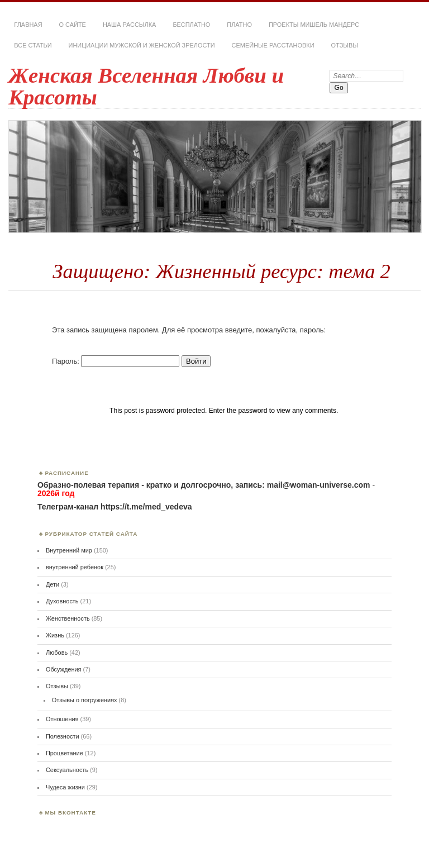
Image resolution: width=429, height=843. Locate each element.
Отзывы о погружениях (84, 700)
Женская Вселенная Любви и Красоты (146, 86)
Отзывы (344, 45)
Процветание (64, 753)
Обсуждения (64, 669)
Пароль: (115, 361)
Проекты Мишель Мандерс (314, 24)
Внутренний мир (69, 550)
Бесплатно (191, 24)
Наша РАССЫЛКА (129, 24)
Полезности (62, 736)
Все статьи (32, 45)
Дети (52, 584)
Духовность (62, 601)
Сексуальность (67, 769)
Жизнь (55, 635)
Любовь (57, 652)
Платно (239, 24)
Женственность (68, 618)
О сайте (72, 24)
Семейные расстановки (273, 45)
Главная (28, 24)
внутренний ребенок (74, 567)
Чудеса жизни (65, 787)
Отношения (62, 719)
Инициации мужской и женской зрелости (142, 45)
